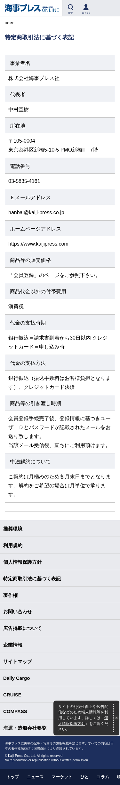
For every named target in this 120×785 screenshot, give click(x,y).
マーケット (62, 776)
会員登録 (23, 275)
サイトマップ (17, 661)
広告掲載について (22, 628)
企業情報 (12, 645)
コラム (103, 776)
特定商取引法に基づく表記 (32, 578)
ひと (84, 776)
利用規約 (12, 545)
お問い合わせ (17, 611)
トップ (12, 776)
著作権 (10, 595)
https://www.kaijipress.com (38, 244)
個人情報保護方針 (22, 562)
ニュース (35, 776)
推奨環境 (12, 528)
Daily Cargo (16, 678)
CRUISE (12, 694)
